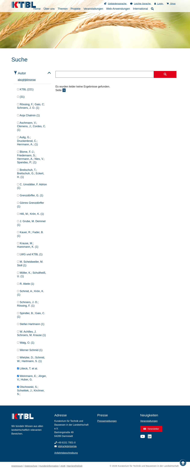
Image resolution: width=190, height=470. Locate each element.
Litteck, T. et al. (27, 368)
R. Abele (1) (25, 283)
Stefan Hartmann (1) (30, 324)
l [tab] (27, 79)
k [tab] (26, 79)
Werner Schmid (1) (29, 350)
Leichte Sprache (142, 3)
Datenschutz (31, 466)
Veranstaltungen (149, 421)
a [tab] (18, 79)
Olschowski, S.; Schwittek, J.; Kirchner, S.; (30, 390)
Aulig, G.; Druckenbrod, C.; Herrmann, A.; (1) (27, 141)
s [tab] (33, 79)
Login (159, 3)
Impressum (17, 466)
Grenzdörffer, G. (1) (30, 195)
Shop (171, 3)
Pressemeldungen (107, 421)
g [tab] (23, 79)
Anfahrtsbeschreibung (66, 453)
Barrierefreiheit (74, 466)
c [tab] (21, 79)
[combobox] (104, 74)
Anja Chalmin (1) (28, 115)
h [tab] (24, 79)
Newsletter (151, 428)
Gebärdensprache (117, 3)
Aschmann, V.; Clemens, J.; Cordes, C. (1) (31, 126)
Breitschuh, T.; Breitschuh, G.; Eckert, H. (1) (30, 173)
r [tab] (31, 79)
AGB (62, 466)
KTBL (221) (25, 89)
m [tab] (29, 79)
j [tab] (25, 79)
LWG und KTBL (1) (29, 254)
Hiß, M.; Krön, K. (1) (30, 213)
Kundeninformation (49, 466)
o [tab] (30, 79)
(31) (21, 96)
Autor (22, 73)
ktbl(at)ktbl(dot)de (67, 446)
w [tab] (35, 79)
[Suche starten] (165, 74)
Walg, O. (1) (25, 342)
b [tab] (20, 79)
